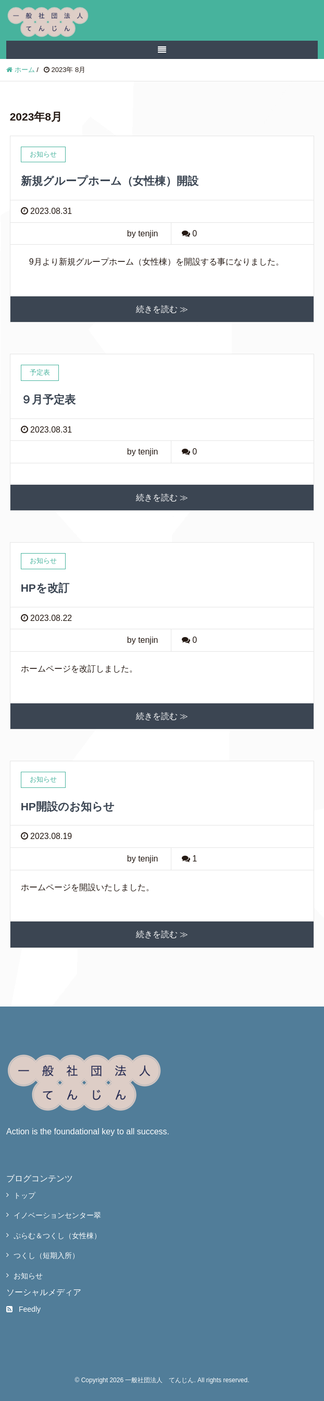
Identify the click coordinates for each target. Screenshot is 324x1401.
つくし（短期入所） (46, 1255)
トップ (24, 1195)
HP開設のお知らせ (68, 806)
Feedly (23, 1309)
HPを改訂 (45, 588)
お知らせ (28, 1276)
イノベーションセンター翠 (57, 1215)
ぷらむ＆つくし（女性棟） (57, 1235)
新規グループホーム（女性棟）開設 (109, 181)
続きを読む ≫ (162, 309)
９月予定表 (48, 399)
